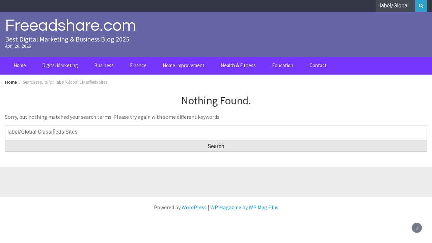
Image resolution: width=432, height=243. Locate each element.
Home (20, 65)
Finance (138, 65)
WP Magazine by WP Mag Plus (244, 207)
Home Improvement (184, 65)
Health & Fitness (238, 65)
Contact (318, 65)
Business (104, 65)
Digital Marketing (60, 65)
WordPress (194, 207)
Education (282, 65)
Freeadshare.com (70, 25)
